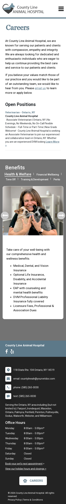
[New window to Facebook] (7, 352)
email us (40, 88)
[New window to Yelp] (13, 352)
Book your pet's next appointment (23, 463)
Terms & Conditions (33, 499)
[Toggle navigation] (61, 9)
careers (33, 481)
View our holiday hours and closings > (25, 468)
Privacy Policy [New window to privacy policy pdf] (14, 499)
